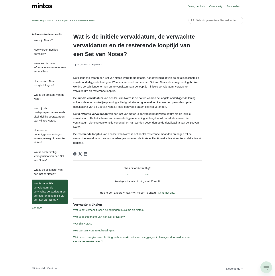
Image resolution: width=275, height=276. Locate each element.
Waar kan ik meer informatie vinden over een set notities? (50, 67)
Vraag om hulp (196, 6)
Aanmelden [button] (233, 6)
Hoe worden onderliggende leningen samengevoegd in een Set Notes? (49, 136)
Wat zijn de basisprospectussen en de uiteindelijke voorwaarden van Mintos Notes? (49, 114)
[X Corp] (80, 154)
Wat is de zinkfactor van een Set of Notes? (48, 171)
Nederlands (234, 268)
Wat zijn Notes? (43, 40)
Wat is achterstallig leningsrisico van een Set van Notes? (49, 156)
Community (215, 6)
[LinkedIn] (85, 154)
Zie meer (37, 207)
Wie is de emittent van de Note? (49, 96)
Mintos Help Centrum (43, 20)
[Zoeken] (215, 20)
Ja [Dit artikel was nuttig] (128, 174)
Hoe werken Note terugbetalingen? (44, 83)
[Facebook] (74, 154)
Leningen (63, 20)
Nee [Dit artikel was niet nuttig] (147, 174)
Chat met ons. (166, 192)
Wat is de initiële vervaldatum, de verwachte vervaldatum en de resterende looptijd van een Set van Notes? (50, 191)
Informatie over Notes (83, 20)
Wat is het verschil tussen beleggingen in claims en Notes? (108, 209)
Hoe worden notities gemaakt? (46, 51)
